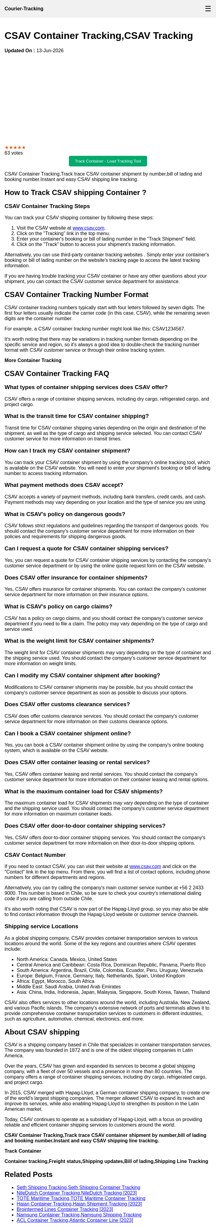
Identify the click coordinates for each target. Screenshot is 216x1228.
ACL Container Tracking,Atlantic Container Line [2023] (75, 1220)
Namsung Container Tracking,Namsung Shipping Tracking (79, 1214)
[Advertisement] (108, 99)
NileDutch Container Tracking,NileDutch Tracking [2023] (77, 1193)
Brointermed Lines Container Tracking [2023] (65, 1209)
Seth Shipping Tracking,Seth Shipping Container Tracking (78, 1187)
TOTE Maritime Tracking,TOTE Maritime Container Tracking (81, 1198)
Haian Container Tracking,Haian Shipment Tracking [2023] (79, 1203)
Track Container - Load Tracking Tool (108, 161)
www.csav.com (88, 228)
